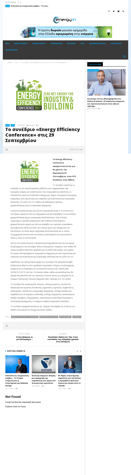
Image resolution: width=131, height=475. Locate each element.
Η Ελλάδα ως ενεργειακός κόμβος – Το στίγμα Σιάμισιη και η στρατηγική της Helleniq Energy (30, 6)
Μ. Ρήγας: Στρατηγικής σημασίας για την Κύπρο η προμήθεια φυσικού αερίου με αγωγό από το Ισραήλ (69, 380)
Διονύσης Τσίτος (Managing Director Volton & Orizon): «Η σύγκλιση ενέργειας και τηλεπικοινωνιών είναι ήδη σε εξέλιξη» (105, 102)
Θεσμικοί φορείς (97, 43)
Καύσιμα (71, 43)
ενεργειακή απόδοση (49, 317)
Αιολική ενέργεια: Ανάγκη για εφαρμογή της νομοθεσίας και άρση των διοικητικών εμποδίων (44, 379)
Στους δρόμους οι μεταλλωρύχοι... (24, 337)
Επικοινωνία (11, 50)
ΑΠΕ (7, 6)
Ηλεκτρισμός (20, 43)
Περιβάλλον (56, 43)
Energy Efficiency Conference (25, 317)
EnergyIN (31, 125)
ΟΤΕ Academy (65, 317)
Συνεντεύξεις (93, 70)
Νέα (7, 43)
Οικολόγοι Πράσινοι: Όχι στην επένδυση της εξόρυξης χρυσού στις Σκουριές (63, 338)
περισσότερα (76, 149)
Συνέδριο (77, 317)
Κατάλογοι (116, 43)
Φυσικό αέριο (38, 43)
